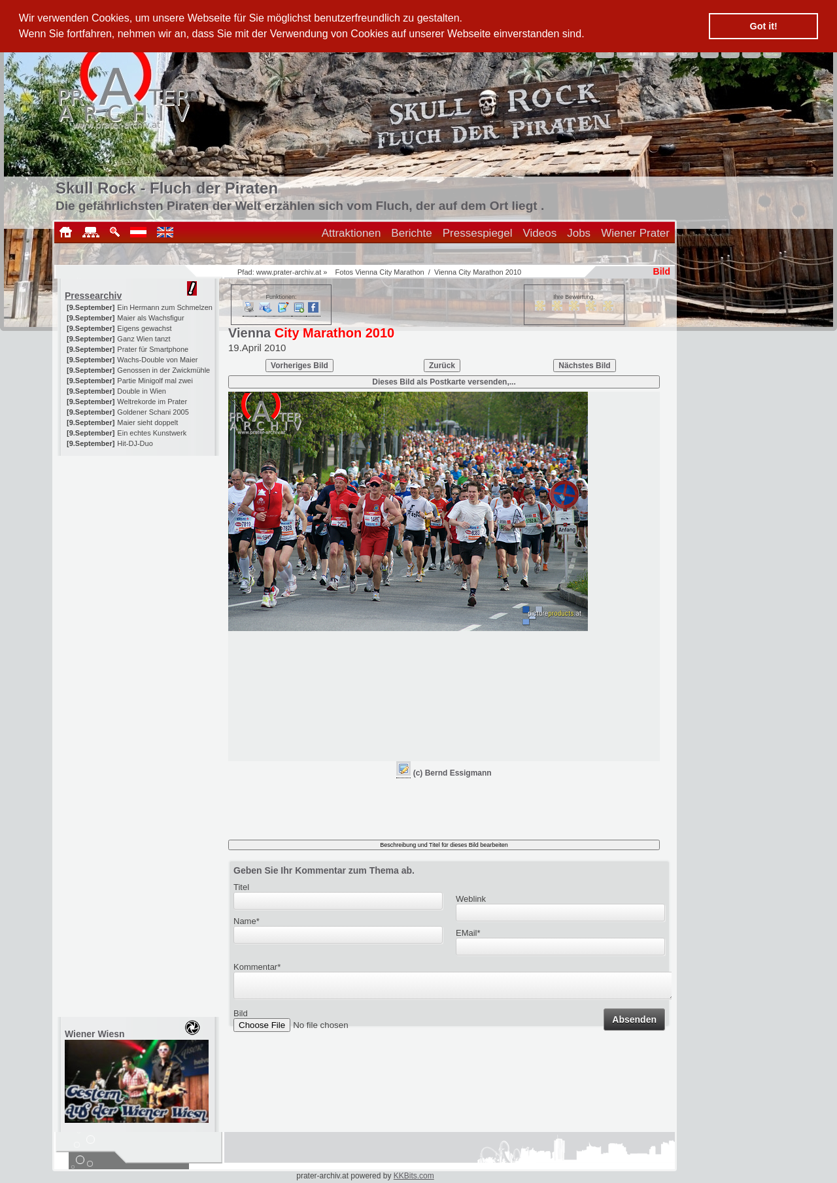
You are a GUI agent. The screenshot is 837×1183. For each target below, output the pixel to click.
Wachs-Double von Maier (157, 360)
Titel (241, 887)
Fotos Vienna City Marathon (379, 272)
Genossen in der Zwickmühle (163, 370)
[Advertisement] (139, 537)
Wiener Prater (635, 233)
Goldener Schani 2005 (152, 412)
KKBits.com (414, 1175)
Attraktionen (351, 233)
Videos (540, 233)
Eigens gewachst (144, 328)
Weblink (471, 899)
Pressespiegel (478, 233)
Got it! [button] (763, 26)
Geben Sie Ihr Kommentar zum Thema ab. (324, 870)
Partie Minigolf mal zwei (155, 381)
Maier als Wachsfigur (150, 318)
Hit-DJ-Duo (134, 443)
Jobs (578, 233)
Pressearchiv (93, 295)
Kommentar (257, 967)
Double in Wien (141, 391)
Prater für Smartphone (152, 349)
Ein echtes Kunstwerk (151, 433)
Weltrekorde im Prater (152, 401)
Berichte (411, 233)
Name (246, 921)
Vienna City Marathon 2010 (477, 272)
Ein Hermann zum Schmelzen (165, 307)
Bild (240, 1017)
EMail (468, 933)
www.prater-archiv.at (288, 272)
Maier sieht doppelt (147, 422)
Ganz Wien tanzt (143, 339)
